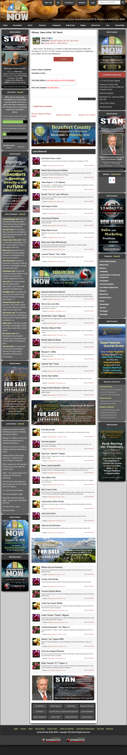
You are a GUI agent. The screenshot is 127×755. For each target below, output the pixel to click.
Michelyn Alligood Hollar (51, 329)
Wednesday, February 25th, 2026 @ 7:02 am (58, 623)
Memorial (67, 116)
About (30, 730)
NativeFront (95, 25)
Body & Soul (70, 25)
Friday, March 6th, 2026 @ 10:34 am (56, 498)
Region (83, 25)
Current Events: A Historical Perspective (63, 713)
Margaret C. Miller (48, 353)
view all (20, 92)
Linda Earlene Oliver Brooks (52, 502)
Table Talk (48, 3)
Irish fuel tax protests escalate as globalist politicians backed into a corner (15, 449)
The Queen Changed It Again (13, 494)
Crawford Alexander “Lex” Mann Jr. (55, 628)
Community (56, 25)
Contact (23, 730)
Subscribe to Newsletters (85, 730)
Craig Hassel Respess (50, 219)
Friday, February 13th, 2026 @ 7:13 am (57, 671)
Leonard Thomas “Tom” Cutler (53, 255)
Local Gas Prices (106, 387)
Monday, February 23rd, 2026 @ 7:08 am (57, 635)
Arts (107, 25)
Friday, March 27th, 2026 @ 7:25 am (56, 203)
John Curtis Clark (48, 514)
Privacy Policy (52, 730)
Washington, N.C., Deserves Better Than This (112, 98)
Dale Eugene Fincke (49, 207)
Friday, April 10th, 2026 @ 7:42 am (56, 167)
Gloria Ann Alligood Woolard (52, 652)
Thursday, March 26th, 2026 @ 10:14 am (57, 214)
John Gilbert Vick (48, 479)
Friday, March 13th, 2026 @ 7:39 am (56, 360)
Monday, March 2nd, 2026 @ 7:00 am (56, 587)
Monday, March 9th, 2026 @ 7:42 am (56, 486)
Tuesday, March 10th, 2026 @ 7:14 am (56, 450)
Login (93, 3)
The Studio (103, 314)
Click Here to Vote (8, 145)
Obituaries (60, 116)
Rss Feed (100, 730)
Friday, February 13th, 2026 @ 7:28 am (57, 659)
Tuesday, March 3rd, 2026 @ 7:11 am (56, 575)
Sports (102, 301)
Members (82, 3)
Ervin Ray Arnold (48, 431)
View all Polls (21, 146)
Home (5, 25)
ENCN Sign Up (56, 707)
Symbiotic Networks (107, 407)
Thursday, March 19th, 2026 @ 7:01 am (57, 312)
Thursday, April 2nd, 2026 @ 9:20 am (56, 191)
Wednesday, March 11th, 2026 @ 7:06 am (57, 438)
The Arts (103, 308)
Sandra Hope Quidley (49, 377)
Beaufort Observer (87, 707)
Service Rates (40, 730)
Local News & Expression (109, 287)
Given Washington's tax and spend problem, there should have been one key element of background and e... (14, 338)
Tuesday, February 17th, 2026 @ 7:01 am (57, 647)
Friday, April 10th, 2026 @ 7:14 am (56, 179)
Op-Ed (30, 25)
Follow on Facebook (67, 730)
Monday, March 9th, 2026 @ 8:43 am (56, 462)
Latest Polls (55, 718)
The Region (104, 311)
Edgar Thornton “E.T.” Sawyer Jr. (54, 664)
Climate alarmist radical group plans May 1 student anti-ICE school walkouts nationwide (13, 457)
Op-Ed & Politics (106, 297)
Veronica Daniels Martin (51, 592)
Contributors (69, 3)
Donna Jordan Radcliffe (51, 467)
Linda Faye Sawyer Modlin (52, 604)
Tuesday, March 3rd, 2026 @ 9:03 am (56, 534)
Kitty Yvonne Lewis (49, 491)
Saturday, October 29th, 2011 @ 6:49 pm (64, 41)
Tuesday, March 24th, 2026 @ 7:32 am (56, 238)
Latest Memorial (40, 152)
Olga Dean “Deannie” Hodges (53, 455)
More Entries (62, 43)
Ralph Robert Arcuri (49, 231)
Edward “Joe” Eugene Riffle (52, 640)
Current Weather (87, 713)
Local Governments (107, 284)
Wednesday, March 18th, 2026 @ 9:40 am (57, 324)
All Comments (8, 357)
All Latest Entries (9, 510)
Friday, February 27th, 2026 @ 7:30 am (57, 599)
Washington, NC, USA (112, 184)
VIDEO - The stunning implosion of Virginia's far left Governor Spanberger (15, 475)
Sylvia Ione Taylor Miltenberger (54, 243)
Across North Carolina (108, 261)
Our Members (40, 707)
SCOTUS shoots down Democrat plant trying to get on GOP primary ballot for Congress (15, 484)
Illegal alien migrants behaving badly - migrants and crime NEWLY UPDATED (15, 500)
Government (17, 25)
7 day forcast (115, 174)
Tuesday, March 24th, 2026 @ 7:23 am (56, 250)
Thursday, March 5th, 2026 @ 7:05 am (56, 522)
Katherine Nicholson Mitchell (53, 293)
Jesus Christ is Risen (107, 103)
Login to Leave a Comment (43, 107)
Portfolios (39, 713)
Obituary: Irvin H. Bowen (87, 116)
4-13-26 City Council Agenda (13, 490)
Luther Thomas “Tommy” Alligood (55, 616)
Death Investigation (106, 93)
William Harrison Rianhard (52, 568)
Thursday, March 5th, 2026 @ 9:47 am (56, 510)
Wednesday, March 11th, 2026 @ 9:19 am (57, 396)
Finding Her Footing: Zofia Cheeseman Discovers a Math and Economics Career (112, 86)
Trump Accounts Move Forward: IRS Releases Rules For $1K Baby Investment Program (14, 431)
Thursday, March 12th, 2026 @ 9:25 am (57, 384)
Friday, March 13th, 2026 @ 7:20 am (56, 372)
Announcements (50, 43)
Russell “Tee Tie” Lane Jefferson (54, 195)
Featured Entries (71, 718)
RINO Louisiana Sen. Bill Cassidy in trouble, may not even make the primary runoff (15, 466)
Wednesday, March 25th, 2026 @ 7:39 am (57, 226)
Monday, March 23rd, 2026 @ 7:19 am (56, 262)
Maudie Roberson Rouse (51, 341)
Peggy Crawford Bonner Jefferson (55, 389)
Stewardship (119, 25)
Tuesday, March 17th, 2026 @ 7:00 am (56, 348)
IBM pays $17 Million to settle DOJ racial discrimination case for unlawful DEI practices (15, 440)
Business (42, 25)
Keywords (109, 730)
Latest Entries (87, 718)
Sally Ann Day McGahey (50, 526)
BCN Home (71, 707)
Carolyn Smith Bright (49, 580)
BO (58, 3)
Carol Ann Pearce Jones (11, 507)
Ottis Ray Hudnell (48, 443)
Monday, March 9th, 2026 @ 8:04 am (56, 474)
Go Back (63, 59)
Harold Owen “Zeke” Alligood (53, 317)
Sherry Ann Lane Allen (50, 305)
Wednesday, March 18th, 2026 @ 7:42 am (57, 336)
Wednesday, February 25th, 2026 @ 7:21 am (58, 611)
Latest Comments (40, 718)
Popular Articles (106, 398)
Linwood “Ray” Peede (50, 365)
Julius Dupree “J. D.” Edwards (53, 183)
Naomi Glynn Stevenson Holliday (54, 171)
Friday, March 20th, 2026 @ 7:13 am (56, 300)
